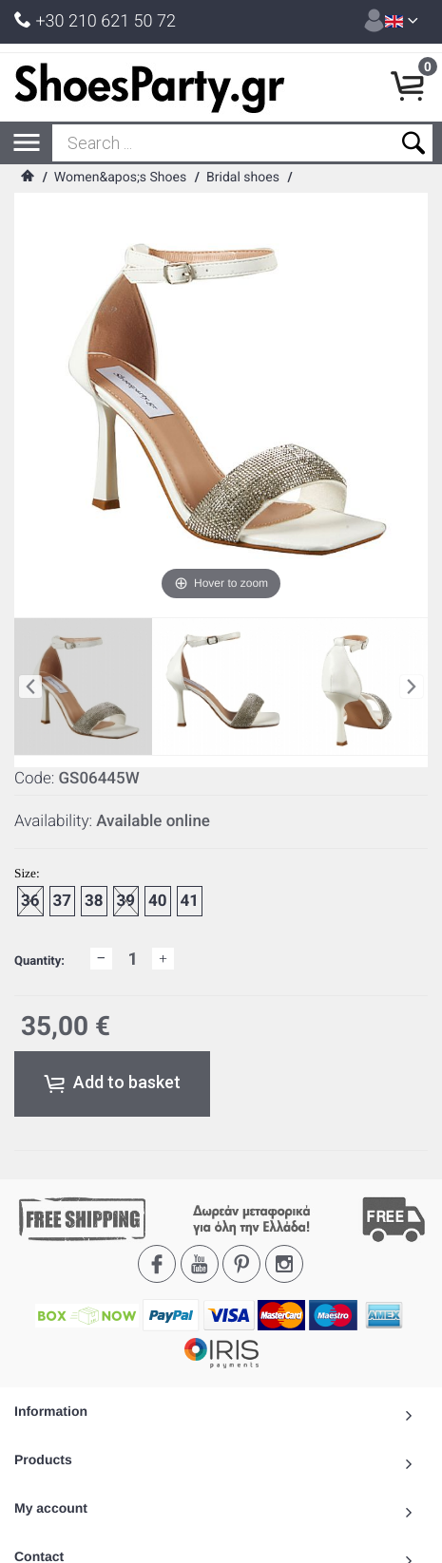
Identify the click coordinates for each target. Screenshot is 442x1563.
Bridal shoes (242, 177)
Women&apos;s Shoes (120, 177)
